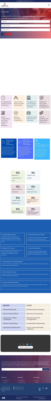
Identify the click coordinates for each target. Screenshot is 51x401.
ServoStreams (5, 380)
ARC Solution (21, 380)
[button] (49, 5)
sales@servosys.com (18, 387)
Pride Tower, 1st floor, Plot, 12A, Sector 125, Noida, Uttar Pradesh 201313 (6, 389)
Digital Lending (21, 382)
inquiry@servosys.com (18, 389)
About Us (36, 380)
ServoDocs (4, 382)
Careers (35, 382)
